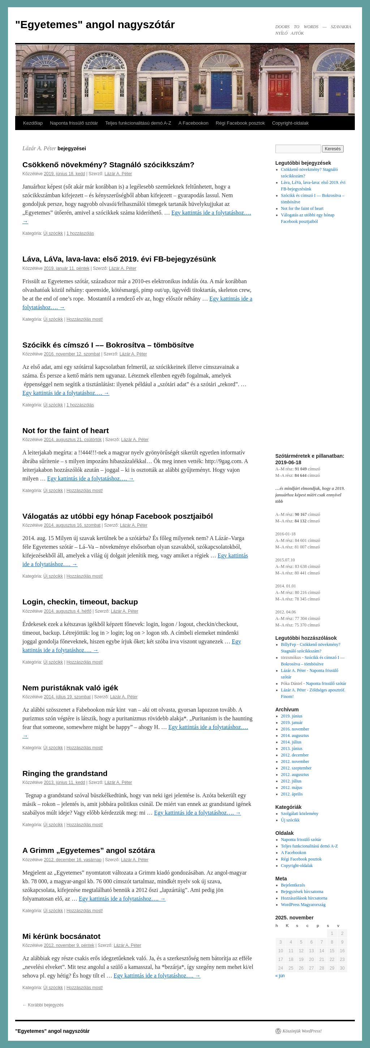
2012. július (291, 781)
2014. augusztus (295, 735)
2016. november (295, 729)
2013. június (291, 748)
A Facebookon (193, 123)
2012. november (295, 761)
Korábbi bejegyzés (43, 1005)
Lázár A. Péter (39, 148)
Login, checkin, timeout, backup (80, 602)
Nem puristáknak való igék (70, 687)
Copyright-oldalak (290, 123)
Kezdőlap (33, 123)
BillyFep (288, 644)
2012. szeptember (296, 768)
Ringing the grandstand (65, 773)
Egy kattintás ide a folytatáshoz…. (65, 393)
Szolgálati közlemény (300, 813)
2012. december (295, 755)
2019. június (291, 716)
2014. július (291, 742)
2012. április (292, 794)
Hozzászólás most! (84, 319)
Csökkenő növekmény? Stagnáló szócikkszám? (108, 164)
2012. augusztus (295, 774)
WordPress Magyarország (303, 904)
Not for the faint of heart (65, 430)
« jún (280, 975)
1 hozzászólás (80, 233)
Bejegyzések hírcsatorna (302, 891)
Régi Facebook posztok (240, 123)
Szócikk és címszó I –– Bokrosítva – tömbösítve (108, 345)
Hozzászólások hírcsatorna (304, 898)
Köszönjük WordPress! (302, 1031)
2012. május (291, 787)
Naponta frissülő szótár (74, 123)
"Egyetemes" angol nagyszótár (95, 24)
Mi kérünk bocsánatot (61, 936)
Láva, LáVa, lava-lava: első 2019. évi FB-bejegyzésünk (119, 259)
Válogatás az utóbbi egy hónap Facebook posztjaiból (117, 516)
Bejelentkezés (293, 885)
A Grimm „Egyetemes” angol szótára (88, 850)
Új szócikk (53, 233)
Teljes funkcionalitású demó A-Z (138, 123)
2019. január (292, 722)
